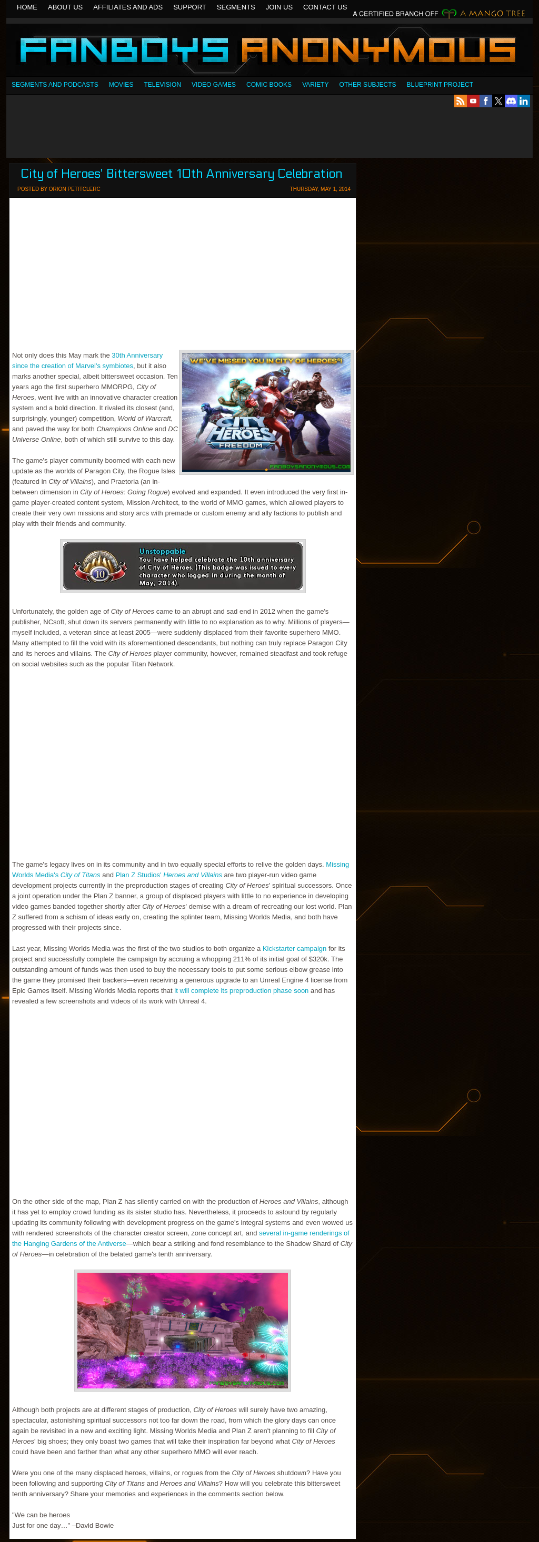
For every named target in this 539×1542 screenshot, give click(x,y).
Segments (236, 7)
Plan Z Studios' (169, 875)
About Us (65, 7)
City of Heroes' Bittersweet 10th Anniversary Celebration (181, 173)
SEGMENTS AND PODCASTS (55, 84)
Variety (315, 84)
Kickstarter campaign (294, 948)
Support (189, 7)
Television (162, 84)
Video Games (214, 84)
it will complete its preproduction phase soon (241, 991)
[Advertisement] (269, 132)
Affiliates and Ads (128, 7)
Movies (121, 84)
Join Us (279, 7)
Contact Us (325, 7)
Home (27, 7)
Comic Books (269, 84)
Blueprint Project (440, 84)
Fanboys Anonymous (269, 51)
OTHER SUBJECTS (368, 84)
